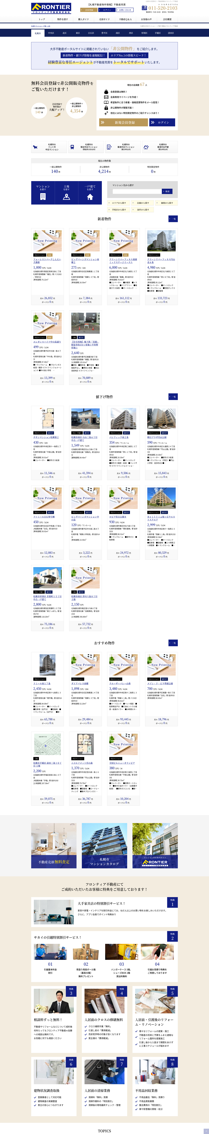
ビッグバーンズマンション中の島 (85, 577)
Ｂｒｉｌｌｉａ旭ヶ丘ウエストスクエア (161, 577)
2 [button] (104, 80)
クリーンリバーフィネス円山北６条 (161, 319)
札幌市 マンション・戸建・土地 (40, 84)
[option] (104, 52)
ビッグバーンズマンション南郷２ (85, 319)
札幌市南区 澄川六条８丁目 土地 (84, 656)
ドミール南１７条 (41, 741)
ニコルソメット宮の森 (82, 821)
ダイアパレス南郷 (79, 741)
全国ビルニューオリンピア (122, 821)
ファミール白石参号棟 (44, 575)
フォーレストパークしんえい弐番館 (47, 319)
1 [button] (100, 80)
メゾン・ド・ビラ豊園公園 (160, 741)
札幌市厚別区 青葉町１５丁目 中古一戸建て (47, 656)
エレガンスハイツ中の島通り (47, 400)
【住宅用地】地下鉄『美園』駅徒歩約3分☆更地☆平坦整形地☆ (85, 403)
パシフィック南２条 (118, 495)
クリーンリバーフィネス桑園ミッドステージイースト (123, 319)
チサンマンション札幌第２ (46, 495)
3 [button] (108, 80)
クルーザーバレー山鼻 (120, 741)
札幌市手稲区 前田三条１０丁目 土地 (47, 823)
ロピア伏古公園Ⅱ (117, 575)
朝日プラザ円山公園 (156, 495)
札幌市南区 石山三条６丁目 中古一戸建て (84, 497)
